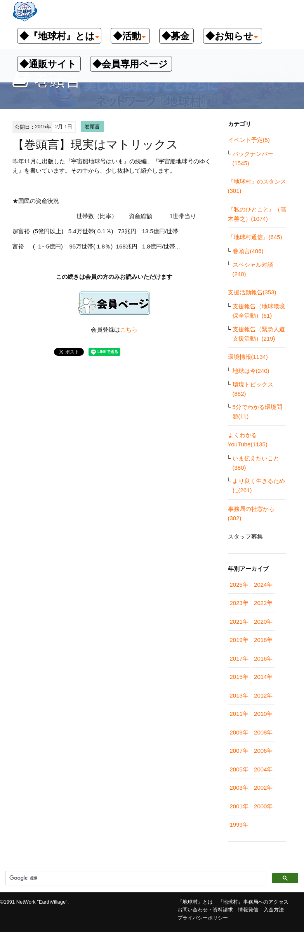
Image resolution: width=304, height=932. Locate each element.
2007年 (239, 750)
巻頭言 (92, 126)
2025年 (239, 584)
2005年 (239, 769)
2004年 (263, 769)
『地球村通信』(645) (255, 237)
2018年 (263, 639)
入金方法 (274, 910)
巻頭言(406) (248, 251)
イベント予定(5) (249, 139)
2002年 (263, 787)
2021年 (239, 621)
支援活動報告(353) (252, 292)
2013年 (239, 695)
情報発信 (248, 910)
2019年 (239, 639)
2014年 (263, 676)
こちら (128, 329)
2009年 (239, 732)
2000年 (263, 806)
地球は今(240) (251, 370)
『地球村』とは (195, 902)
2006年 (263, 750)
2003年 (239, 787)
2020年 (263, 621)
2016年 (263, 658)
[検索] (135, 878)
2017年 (239, 658)
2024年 (263, 584)
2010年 (263, 713)
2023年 (239, 603)
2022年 (263, 603)
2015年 (239, 676)
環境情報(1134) (248, 356)
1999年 (239, 824)
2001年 (239, 806)
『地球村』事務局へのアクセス (253, 902)
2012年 (263, 695)
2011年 (239, 713)
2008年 (263, 732)
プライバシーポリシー (202, 918)
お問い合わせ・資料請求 (205, 910)
